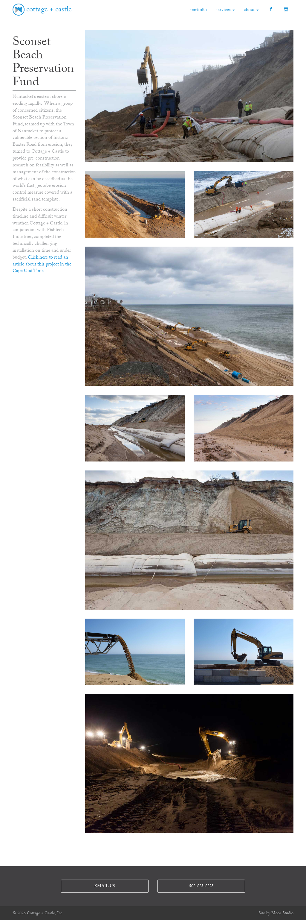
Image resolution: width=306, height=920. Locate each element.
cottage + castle (49, 10)
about (251, 10)
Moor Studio (282, 913)
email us (104, 886)
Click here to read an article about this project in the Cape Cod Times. (42, 265)
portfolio (198, 10)
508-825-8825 (201, 886)
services (225, 10)
